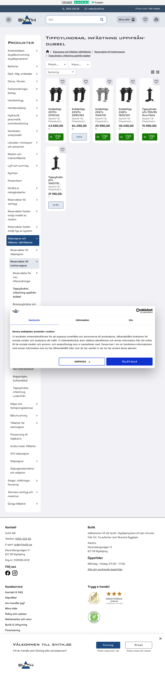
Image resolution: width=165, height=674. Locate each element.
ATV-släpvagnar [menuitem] (19, 454)
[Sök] (101, 20)
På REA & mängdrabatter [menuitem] (17, 190)
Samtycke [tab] (34, 320)
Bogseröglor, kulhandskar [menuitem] (20, 378)
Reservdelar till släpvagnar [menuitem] (19, 252)
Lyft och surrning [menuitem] (18, 166)
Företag (108, 645)
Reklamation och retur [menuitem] (18, 619)
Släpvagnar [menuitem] (17, 461)
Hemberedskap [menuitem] (17, 108)
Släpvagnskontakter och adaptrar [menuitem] (22, 471)
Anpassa (82, 361)
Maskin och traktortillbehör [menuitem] (17, 156)
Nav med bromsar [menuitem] (23, 369)
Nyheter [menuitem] (13, 173)
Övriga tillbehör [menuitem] (17, 504)
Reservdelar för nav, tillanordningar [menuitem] (22, 277)
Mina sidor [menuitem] (11, 608)
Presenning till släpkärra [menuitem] (19, 437)
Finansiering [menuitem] (12, 630)
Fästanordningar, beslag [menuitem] (18, 91)
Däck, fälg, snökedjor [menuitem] (20, 74)
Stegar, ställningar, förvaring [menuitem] (19, 483)
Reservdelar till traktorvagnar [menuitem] (19, 264)
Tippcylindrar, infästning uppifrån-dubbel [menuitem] (25, 293)
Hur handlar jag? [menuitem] (15, 603)
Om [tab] (131, 320)
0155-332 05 (72, 8)
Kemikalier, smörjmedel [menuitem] (15, 133)
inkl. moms (154, 8)
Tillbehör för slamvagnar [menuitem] (17, 425)
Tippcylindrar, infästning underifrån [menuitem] (21, 392)
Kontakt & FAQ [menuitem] (14, 592)
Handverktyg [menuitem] (15, 100)
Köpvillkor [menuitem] (11, 598)
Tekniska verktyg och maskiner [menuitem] (20, 494)
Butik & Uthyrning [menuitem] (16, 625)
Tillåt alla (129, 361)
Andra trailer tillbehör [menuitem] (23, 446)
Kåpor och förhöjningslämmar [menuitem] (21, 406)
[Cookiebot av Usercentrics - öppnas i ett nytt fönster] (138, 310)
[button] (8, 19)
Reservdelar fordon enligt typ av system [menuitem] (20, 229)
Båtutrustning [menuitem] (18, 416)
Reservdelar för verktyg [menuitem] (17, 202)
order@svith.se (96, 8)
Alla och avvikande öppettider (105, 569)
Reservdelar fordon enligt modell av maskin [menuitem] (19, 215)
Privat (139, 645)
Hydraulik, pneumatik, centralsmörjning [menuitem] (18, 119)
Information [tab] (82, 320)
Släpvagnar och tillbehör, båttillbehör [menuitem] (20, 240)
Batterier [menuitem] (13, 66)
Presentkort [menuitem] (15, 181)
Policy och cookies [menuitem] (16, 614)
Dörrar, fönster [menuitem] (16, 81)
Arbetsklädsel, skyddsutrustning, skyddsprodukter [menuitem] (19, 55)
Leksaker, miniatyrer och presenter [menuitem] (20, 145)
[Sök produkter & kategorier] (76, 20)
